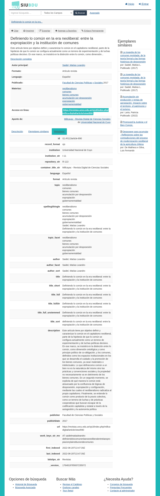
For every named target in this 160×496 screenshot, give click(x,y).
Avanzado (95, 13)
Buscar (80, 13)
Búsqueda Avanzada (25, 487)
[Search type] (57, 13)
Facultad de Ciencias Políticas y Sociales (82, 82)
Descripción (17, 131)
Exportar (46, 30)
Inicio (129, 4)
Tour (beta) (68, 490)
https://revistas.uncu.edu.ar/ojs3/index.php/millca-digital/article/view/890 (85, 111)
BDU (15, 5)
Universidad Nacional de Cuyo (95, 122)
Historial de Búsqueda (26, 484)
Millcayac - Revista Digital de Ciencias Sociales (87, 119)
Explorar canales (71, 487)
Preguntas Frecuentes (121, 487)
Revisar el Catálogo (72, 484)
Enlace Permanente (94, 30)
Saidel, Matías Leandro (73, 65)
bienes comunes (70, 95)
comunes (66, 91)
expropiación (68, 101)
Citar (16, 30)
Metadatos (59, 131)
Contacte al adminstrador (122, 490)
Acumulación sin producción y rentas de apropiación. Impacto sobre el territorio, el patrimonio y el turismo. (133, 103)
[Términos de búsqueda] (25, 13)
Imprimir (30, 30)
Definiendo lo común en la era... (27, 22)
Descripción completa (21, 59)
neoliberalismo (69, 88)
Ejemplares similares (38, 131)
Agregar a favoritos (67, 30)
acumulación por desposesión (77, 98)
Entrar (144, 4)
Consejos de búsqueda (121, 484)
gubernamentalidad (71, 104)
